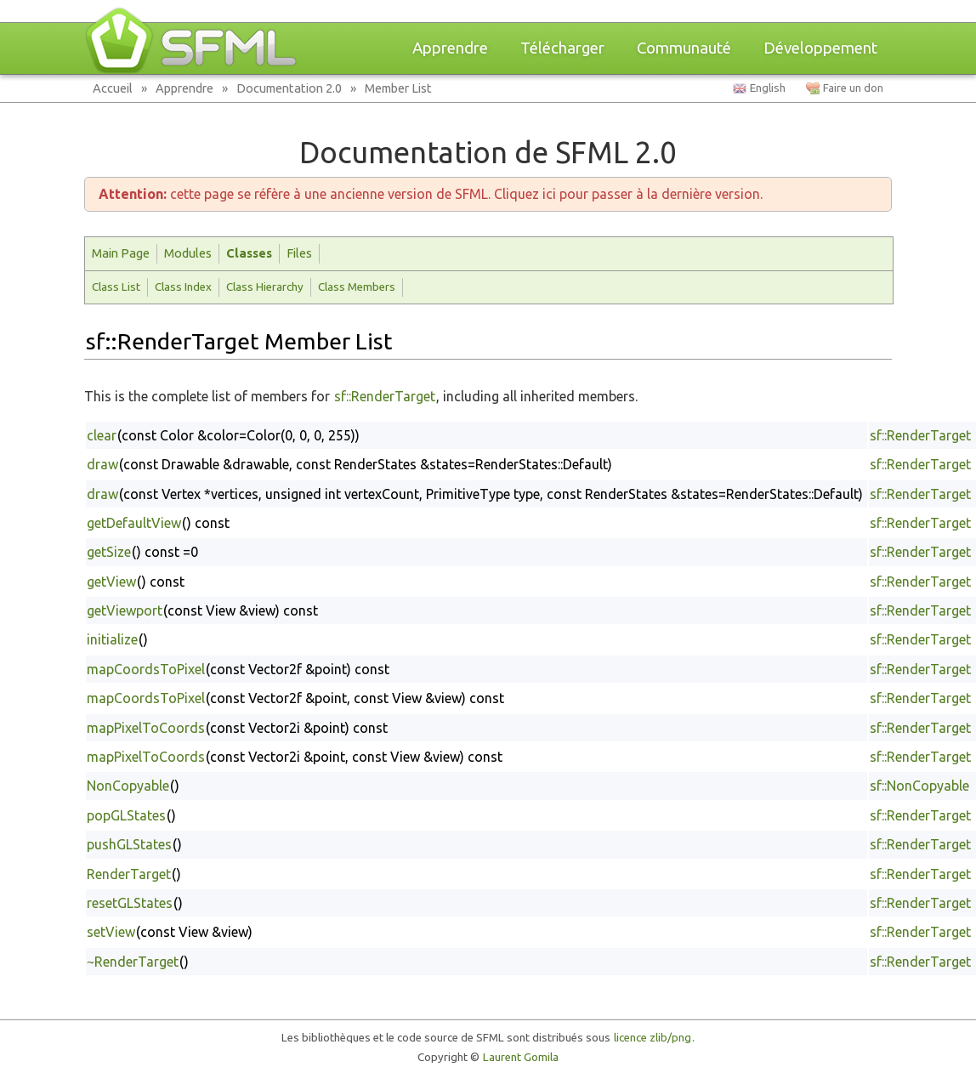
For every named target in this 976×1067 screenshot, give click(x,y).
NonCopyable (128, 785)
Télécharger (562, 48)
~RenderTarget (133, 961)
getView (111, 581)
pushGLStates (129, 844)
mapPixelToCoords (146, 727)
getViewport (124, 610)
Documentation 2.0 (289, 88)
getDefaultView (134, 523)
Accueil (113, 88)
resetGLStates (130, 903)
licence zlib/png (652, 1037)
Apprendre (450, 48)
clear (101, 435)
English (768, 88)
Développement (820, 48)
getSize (109, 551)
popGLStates (126, 815)
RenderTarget (129, 874)
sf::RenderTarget (384, 396)
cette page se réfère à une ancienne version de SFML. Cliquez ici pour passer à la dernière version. (431, 193)
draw (102, 464)
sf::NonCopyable (919, 785)
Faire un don (853, 88)
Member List (398, 88)
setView (111, 931)
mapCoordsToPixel (146, 669)
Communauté (684, 48)
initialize (112, 639)
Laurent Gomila (521, 1057)
